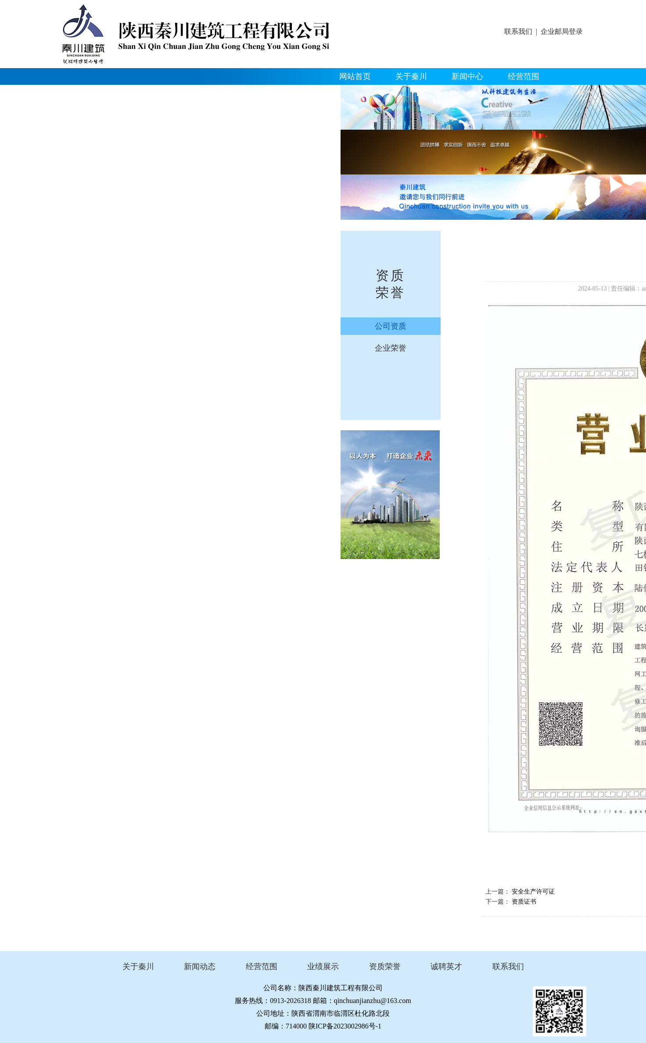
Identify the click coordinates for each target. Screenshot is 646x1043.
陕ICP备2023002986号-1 (345, 1026)
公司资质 (390, 326)
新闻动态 (199, 966)
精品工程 (85, 93)
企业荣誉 (390, 348)
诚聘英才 (446, 966)
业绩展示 (323, 966)
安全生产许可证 (533, 891)
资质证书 (524, 901)
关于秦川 (411, 76)
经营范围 (523, 76)
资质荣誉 (142, 93)
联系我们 (518, 31)
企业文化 (198, 93)
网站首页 (355, 76)
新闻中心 (467, 76)
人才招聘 (254, 93)
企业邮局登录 (562, 31)
